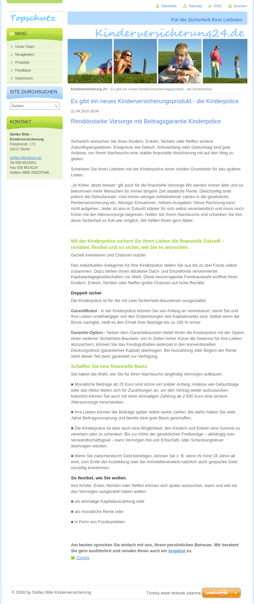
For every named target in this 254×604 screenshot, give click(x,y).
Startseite (168, 6)
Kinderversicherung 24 (89, 89)
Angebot (176, 550)
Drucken (240, 6)
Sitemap (195, 6)
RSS (217, 6)
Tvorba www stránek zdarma (173, 592)
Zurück (83, 557)
